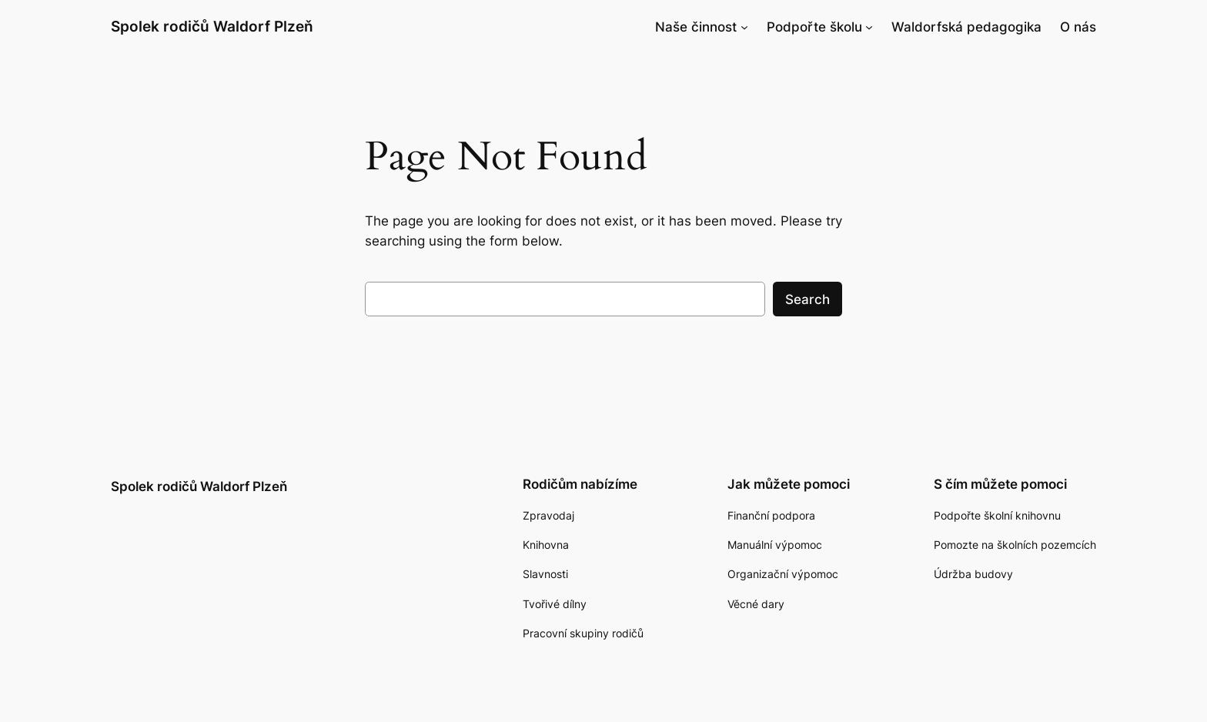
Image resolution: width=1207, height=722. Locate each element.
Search (807, 299)
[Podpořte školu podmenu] (869, 27)
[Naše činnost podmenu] (744, 27)
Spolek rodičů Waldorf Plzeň (212, 26)
